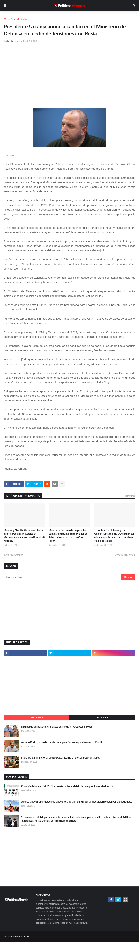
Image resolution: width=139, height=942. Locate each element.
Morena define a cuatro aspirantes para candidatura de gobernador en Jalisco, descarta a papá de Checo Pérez (68, 535)
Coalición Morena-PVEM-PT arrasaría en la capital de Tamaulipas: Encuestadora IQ (67, 786)
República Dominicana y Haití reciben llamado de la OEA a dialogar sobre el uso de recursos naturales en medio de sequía (114, 535)
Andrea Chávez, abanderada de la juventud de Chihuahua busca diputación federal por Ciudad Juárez (76, 801)
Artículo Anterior (14, 554)
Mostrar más (128, 495)
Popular (102, 717)
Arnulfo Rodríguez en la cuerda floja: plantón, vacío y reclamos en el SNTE (61, 742)
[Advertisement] (69, 73)
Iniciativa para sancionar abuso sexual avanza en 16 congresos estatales (60, 757)
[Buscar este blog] (62, 577)
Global (24, 19)
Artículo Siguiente (124, 554)
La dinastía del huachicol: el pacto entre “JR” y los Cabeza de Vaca (56, 726)
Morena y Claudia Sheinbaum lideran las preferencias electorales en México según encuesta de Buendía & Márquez (24, 535)
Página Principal (11, 19)
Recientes (37, 717)
